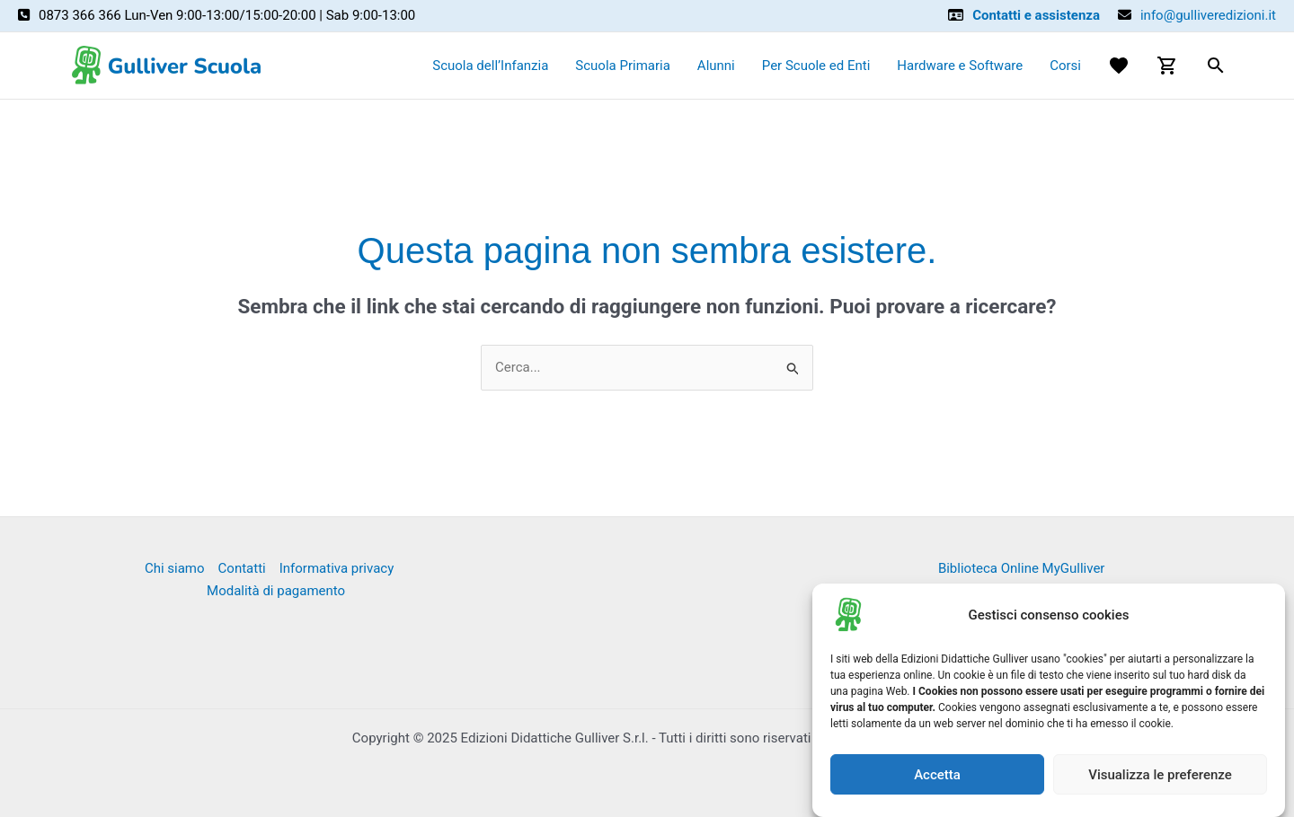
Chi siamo (175, 568)
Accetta (937, 775)
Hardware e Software (960, 65)
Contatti (242, 568)
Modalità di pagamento (276, 591)
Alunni (716, 65)
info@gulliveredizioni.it (1208, 15)
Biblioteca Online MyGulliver (1021, 568)
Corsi (1065, 65)
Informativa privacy (336, 568)
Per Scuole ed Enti (816, 65)
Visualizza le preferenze (1160, 775)
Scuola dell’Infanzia (490, 65)
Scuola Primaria (622, 65)
